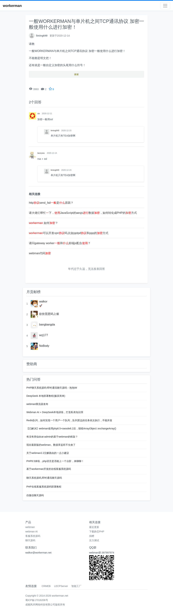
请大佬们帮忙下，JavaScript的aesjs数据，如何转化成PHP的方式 (83, 212)
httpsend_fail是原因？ (51, 202)
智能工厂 (76, 586)
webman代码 (40, 253)
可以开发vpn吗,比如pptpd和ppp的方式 (68, 233)
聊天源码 (30, 540)
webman (30, 527)
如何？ (43, 222)
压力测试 (94, 540)
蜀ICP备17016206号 (36, 600)
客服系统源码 (32, 536)
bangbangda (47, 324)
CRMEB (46, 586)
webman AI (31, 531)
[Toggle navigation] (165, 5)
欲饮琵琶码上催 (49, 313)
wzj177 (43, 335)
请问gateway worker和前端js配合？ (60, 243)
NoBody (44, 345)
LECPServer (61, 586)
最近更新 (94, 527)
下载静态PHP (96, 531)
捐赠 (91, 536)
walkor (43, 301)
